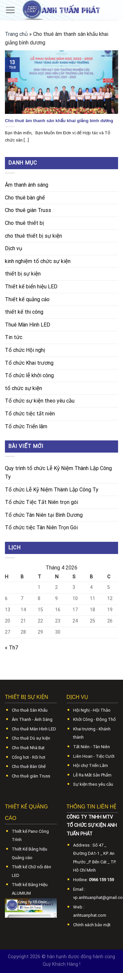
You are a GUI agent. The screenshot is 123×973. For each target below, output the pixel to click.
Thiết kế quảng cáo (27, 299)
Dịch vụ (13, 248)
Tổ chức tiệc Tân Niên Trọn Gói (41, 527)
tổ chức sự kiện (23, 388)
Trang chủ (16, 34)
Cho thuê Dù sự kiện (31, 738)
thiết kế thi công (24, 312)
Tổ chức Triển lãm (26, 426)
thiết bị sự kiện (23, 274)
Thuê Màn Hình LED (27, 325)
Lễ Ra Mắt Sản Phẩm (92, 775)
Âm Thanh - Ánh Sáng (32, 719)
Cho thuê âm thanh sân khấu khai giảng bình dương (59, 120)
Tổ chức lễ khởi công (29, 375)
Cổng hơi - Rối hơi (28, 757)
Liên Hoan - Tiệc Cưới (93, 756)
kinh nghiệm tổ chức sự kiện (38, 261)
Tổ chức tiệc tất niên (30, 413)
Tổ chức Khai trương (29, 363)
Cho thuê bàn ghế (25, 198)
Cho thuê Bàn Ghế (29, 766)
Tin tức (13, 337)
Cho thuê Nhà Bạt (28, 747)
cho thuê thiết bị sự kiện (33, 236)
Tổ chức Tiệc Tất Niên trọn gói (41, 502)
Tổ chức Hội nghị (25, 350)
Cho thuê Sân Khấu (30, 710)
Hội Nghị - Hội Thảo (92, 710)
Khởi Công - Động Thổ (94, 719)
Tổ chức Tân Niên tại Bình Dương (44, 515)
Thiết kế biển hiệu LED (31, 286)
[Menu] (10, 10)
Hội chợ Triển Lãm (90, 765)
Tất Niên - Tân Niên (91, 746)
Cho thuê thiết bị (24, 223)
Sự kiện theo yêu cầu (93, 784)
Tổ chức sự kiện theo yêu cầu (39, 401)
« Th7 (11, 647)
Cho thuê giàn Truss (28, 210)
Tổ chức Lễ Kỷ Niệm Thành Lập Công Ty (51, 489)
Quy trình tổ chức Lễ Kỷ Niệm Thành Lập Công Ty (58, 472)
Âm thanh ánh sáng (26, 185)
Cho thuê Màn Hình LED (34, 728)
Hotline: (93, 879)
